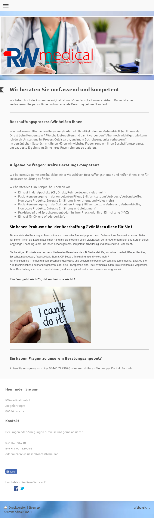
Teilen (11, 471)
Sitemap (34, 507)
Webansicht (142, 507)
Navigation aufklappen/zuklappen (77, 5)
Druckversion (15, 507)
